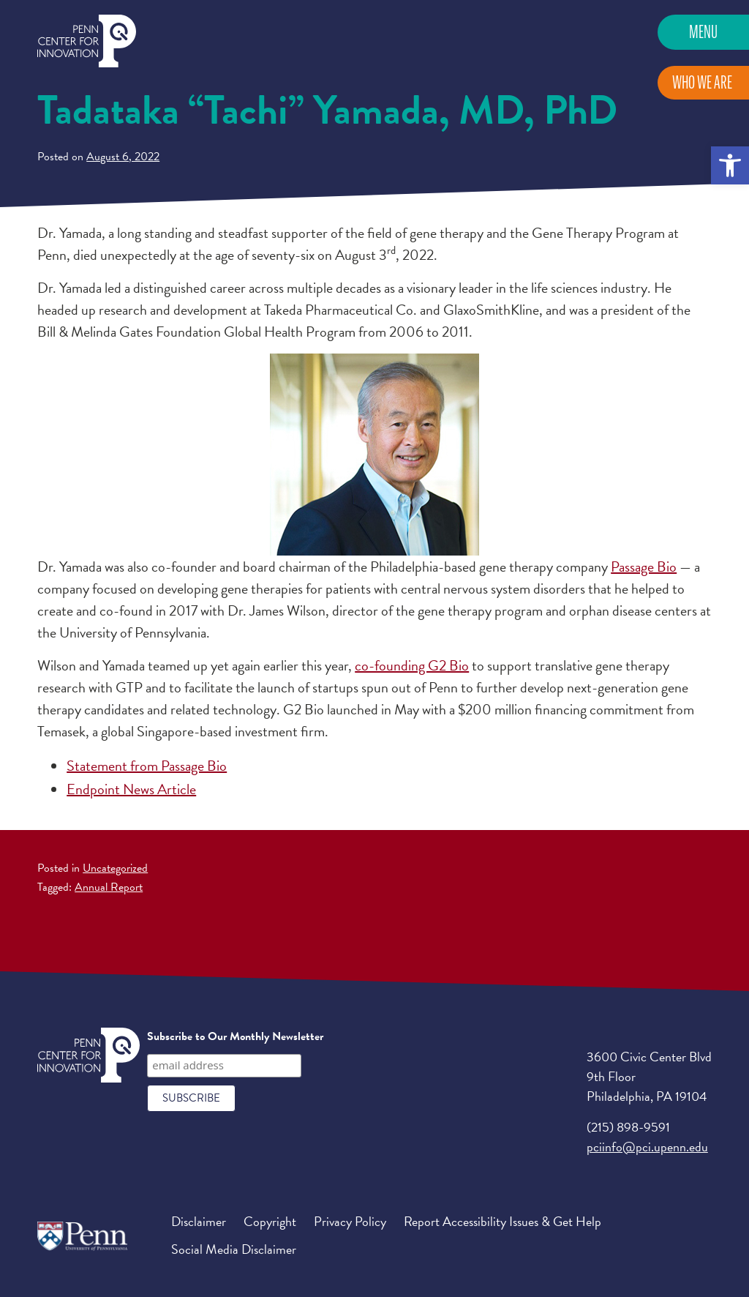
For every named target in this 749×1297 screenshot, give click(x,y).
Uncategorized (115, 868)
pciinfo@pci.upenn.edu (647, 1146)
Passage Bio (644, 567)
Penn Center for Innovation (86, 41)
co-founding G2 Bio (412, 665)
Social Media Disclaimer (233, 1249)
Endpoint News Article (131, 789)
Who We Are (702, 82)
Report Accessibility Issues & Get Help (502, 1221)
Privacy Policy (350, 1221)
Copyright (270, 1221)
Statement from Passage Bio (147, 766)
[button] (730, 165)
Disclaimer (198, 1221)
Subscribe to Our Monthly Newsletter (235, 1036)
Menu (703, 32)
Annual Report (109, 887)
